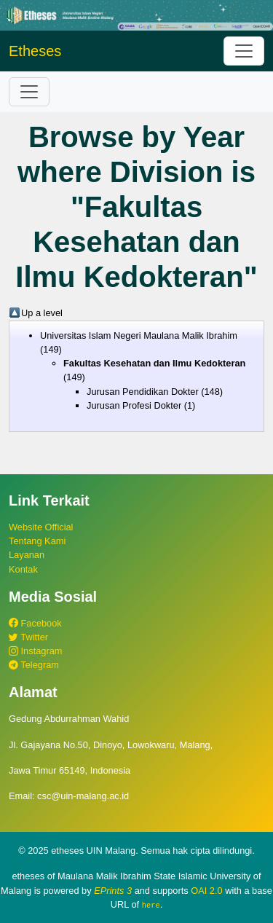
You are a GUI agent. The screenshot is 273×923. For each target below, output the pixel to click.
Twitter (28, 637)
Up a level (42, 312)
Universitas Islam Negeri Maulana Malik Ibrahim (138, 335)
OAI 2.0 (206, 890)
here (151, 905)
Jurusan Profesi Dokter (134, 405)
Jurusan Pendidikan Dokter (143, 391)
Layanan (26, 554)
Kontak (23, 569)
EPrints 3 (113, 890)
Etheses (35, 51)
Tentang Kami (37, 540)
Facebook (35, 623)
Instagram (35, 650)
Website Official (41, 527)
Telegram (34, 664)
